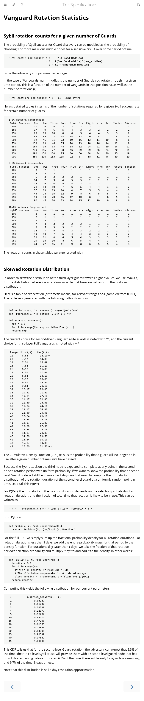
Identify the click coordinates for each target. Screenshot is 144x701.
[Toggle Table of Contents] (5, 4)
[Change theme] (14, 4)
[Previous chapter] (12, 686)
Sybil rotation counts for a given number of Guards (60, 36)
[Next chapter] (131, 686)
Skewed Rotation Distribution (36, 269)
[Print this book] (138, 5)
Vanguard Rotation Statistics (46, 17)
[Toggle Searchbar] (22, 4)
